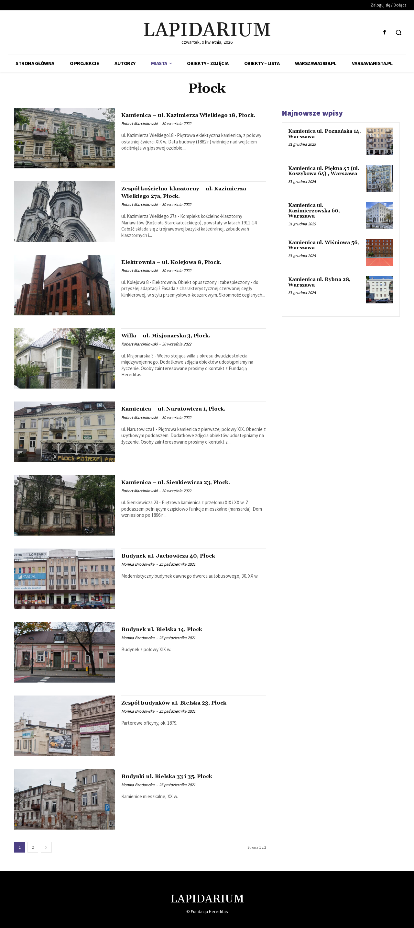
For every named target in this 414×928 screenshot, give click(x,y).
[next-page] (46, 847)
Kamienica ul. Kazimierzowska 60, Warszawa (314, 210)
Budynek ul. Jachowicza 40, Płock (181, 555)
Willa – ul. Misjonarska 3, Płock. (178, 335)
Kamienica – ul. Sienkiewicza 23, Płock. (191, 482)
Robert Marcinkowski (139, 131)
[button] (398, 32)
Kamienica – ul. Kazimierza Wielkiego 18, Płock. (189, 119)
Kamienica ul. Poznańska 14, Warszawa (324, 134)
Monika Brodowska (138, 564)
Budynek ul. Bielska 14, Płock (173, 629)
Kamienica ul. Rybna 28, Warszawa (319, 282)
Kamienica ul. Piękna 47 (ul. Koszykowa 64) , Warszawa (323, 171)
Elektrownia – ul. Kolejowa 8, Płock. (185, 262)
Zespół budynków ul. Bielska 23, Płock (188, 702)
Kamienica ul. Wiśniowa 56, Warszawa (323, 245)
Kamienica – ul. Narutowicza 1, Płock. (188, 408)
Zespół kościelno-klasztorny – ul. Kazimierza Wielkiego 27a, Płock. (180, 192)
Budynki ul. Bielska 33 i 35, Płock (179, 776)
